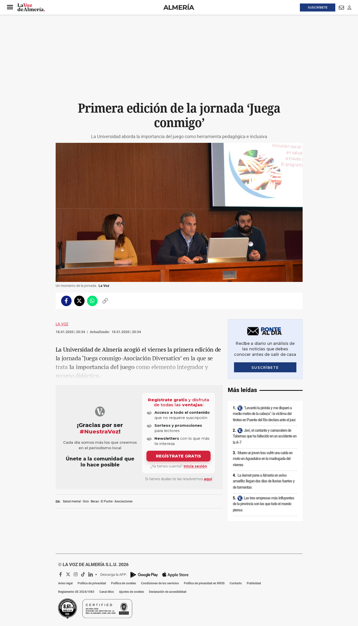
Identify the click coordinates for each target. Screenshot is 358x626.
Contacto (236, 583)
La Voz (62, 324)
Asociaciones (123, 501)
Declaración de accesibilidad (167, 592)
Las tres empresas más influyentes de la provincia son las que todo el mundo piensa (263, 504)
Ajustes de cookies (131, 592)
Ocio (86, 501)
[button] (10, 7)
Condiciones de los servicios (160, 583)
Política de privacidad (92, 583)
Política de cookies (123, 583)
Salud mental (72, 501)
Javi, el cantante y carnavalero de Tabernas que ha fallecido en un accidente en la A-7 (264, 436)
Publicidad (254, 583)
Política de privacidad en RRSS (204, 583)
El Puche (107, 501)
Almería (178, 7)
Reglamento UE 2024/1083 (76, 592)
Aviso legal (65, 583)
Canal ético (106, 592)
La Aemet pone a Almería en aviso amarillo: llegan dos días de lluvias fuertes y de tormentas (264, 481)
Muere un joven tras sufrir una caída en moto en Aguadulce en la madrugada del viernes (262, 458)
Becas (95, 501)
